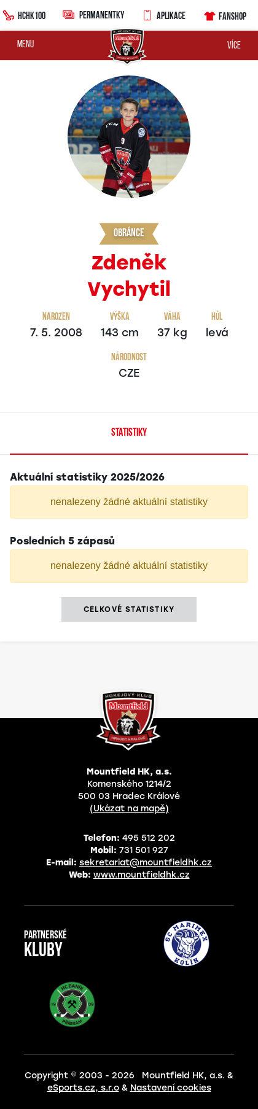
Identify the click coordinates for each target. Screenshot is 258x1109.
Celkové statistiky (129, 609)
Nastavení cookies (170, 1088)
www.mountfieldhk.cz (141, 875)
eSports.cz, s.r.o (83, 1088)
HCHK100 (23, 14)
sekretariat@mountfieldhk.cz (145, 862)
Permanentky (93, 14)
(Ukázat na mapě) (129, 808)
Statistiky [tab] (129, 433)
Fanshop (224, 14)
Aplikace (163, 14)
